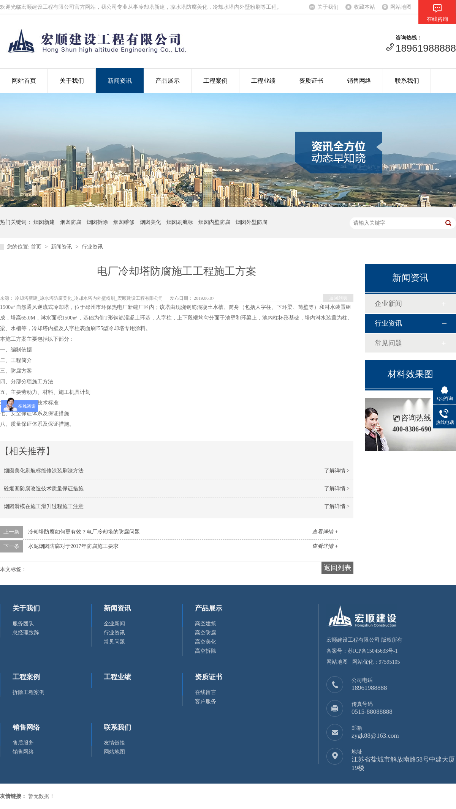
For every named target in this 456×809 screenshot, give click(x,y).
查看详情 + (325, 532)
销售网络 (359, 80)
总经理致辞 (26, 633)
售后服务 (23, 743)
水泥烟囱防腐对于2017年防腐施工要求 (73, 546)
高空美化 (205, 642)
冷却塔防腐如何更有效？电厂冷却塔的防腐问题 (84, 532)
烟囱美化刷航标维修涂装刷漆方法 (44, 471)
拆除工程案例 (28, 692)
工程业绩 (263, 80)
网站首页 (24, 80)
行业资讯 (92, 247)
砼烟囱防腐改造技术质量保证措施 (44, 488)
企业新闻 (388, 303)
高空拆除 (205, 651)
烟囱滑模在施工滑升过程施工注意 (44, 506)
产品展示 (167, 80)
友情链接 (114, 743)
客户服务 (205, 701)
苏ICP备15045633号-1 (372, 651)
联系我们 (407, 80)
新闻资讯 (120, 80)
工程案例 (215, 80)
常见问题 (388, 343)
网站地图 (401, 7)
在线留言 (205, 692)
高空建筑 (205, 623)
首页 (36, 247)
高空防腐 (205, 633)
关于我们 (328, 7)
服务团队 (23, 623)
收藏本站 (364, 7)
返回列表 (338, 298)
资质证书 (311, 80)
